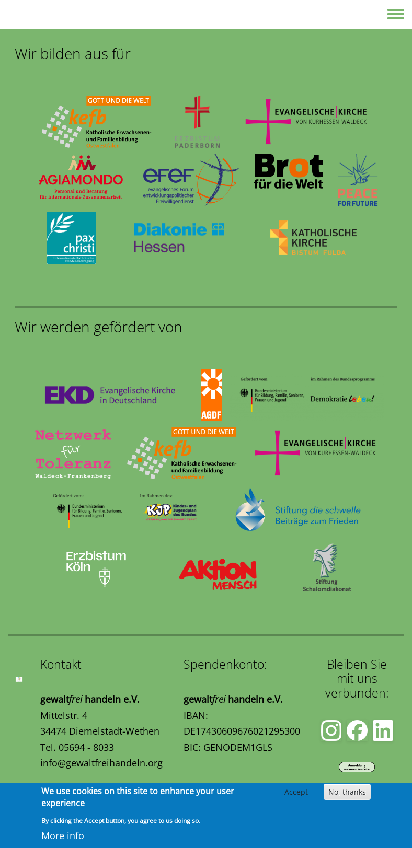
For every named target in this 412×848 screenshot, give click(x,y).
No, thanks (347, 792)
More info (62, 835)
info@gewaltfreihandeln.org (101, 763)
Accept (296, 792)
